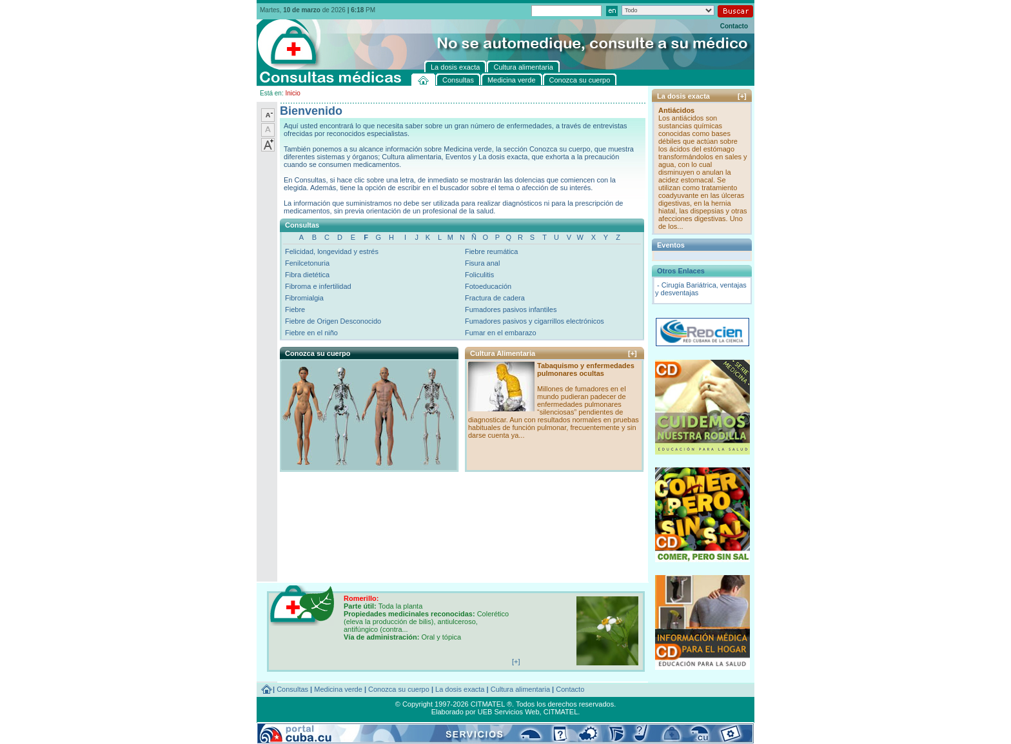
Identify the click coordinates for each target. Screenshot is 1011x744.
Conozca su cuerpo (398, 689)
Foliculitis (479, 275)
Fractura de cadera (495, 298)
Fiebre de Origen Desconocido (333, 321)
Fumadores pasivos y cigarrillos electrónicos (534, 321)
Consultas (292, 689)
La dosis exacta (459, 689)
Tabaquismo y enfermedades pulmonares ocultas (585, 369)
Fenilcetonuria (307, 263)
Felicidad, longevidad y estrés (331, 251)
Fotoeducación (488, 286)
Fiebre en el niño (311, 333)
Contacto (734, 26)
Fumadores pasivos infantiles (510, 309)
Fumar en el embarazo (500, 333)
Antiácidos (676, 110)
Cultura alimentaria (520, 689)
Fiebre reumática (491, 251)
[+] (632, 353)
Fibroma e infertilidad (318, 286)
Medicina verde (338, 689)
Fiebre (295, 309)
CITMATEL (561, 712)
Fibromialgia (304, 298)
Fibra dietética (307, 275)
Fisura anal (482, 263)
